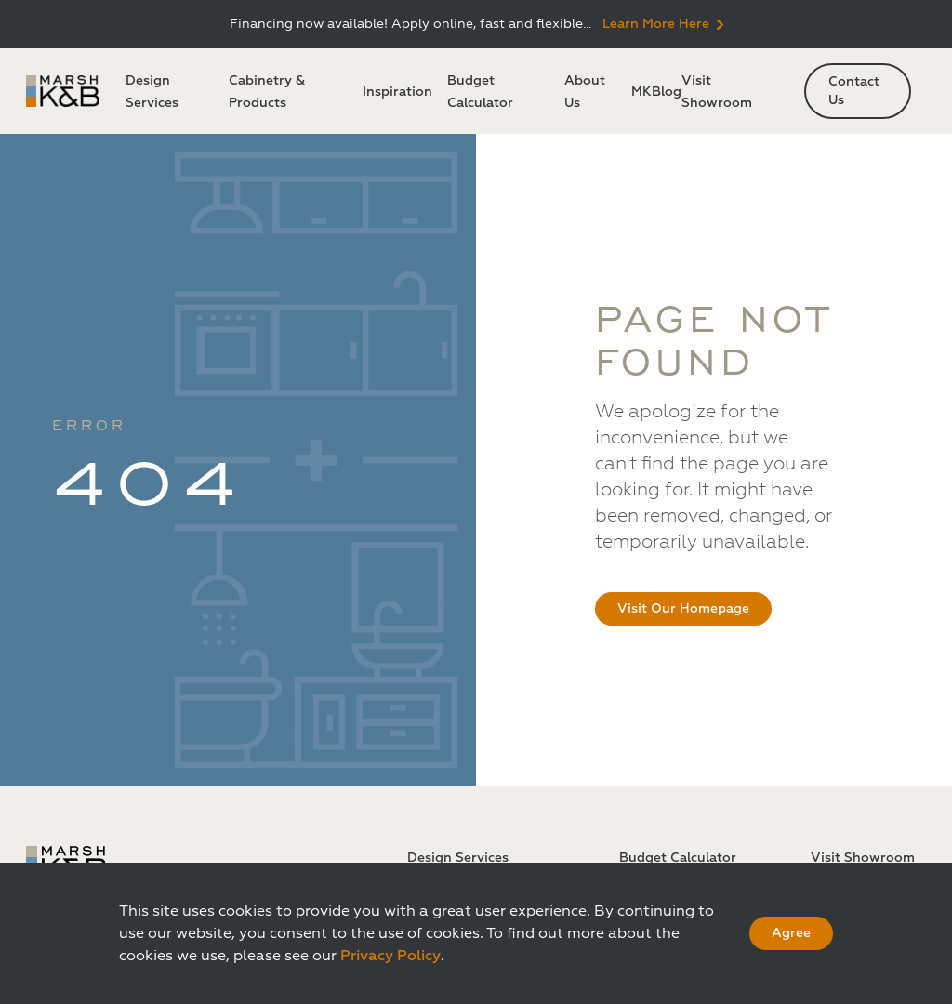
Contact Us (853, 90)
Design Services (458, 857)
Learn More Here (662, 24)
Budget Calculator (677, 857)
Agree (791, 933)
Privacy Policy (390, 955)
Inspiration (397, 91)
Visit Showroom (863, 857)
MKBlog (656, 91)
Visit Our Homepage (683, 608)
